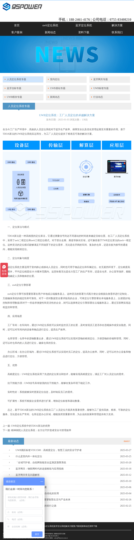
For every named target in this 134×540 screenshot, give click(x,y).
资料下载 (83, 32)
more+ (127, 441)
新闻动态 (50, 32)
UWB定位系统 (24, 134)
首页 (17, 25)
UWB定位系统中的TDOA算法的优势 (30, 426)
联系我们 (117, 32)
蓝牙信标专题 (14, 88)
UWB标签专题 (101, 88)
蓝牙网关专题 (100, 79)
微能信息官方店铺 (59, 534)
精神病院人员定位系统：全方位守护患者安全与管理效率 (41, 430)
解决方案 (117, 25)
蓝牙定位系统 (83, 25)
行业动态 (98, 97)
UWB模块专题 (14, 97)
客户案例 (16, 32)
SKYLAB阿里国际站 (47, 534)
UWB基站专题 (57, 88)
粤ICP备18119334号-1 (52, 536)
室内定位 (55, 79)
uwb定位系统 (50, 25)
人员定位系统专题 (16, 79)
